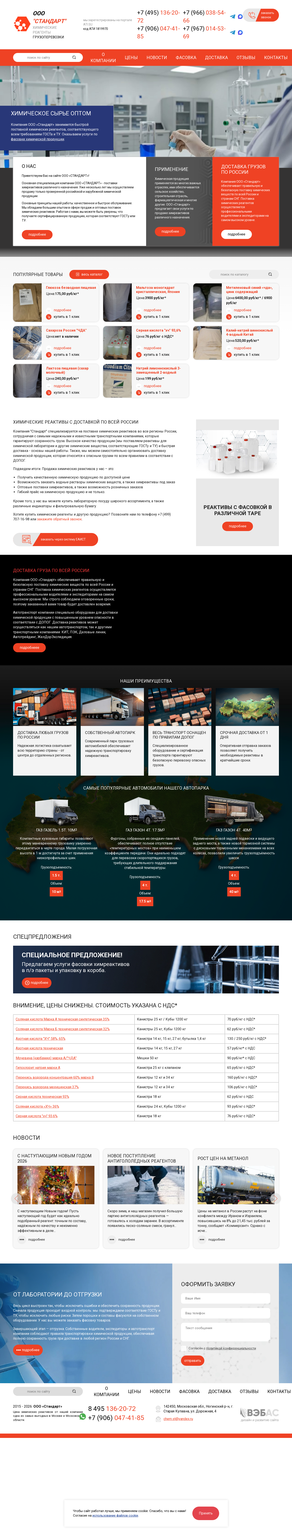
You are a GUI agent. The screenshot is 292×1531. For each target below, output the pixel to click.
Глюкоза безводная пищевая (71, 288)
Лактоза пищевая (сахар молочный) (67, 370)
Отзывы (246, 57)
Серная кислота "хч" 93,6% (158, 330)
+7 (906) (158, 32)
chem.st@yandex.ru (178, 1419)
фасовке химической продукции (37, 139)
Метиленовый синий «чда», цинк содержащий (249, 290)
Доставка (216, 57)
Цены (131, 57)
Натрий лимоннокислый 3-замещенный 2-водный (158, 370)
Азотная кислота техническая (39, 1048)
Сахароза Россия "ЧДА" (66, 330)
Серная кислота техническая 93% (42, 1097)
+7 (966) (204, 16)
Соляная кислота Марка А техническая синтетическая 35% (62, 1019)
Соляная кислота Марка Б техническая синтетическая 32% (63, 1029)
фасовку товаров (96, 1320)
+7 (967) (204, 32)
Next (275, 1198)
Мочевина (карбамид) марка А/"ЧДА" (46, 1058)
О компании (103, 57)
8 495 (112, 1409)
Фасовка (186, 57)
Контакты (276, 57)
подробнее (37, 234)
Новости (157, 57)
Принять (206, 1513)
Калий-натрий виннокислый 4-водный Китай (249, 332)
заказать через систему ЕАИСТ (63, 539)
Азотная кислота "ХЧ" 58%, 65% (40, 1039)
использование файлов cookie (115, 1515)
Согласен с (222, 1348)
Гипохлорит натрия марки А (38, 1068)
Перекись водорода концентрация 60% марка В (55, 1077)
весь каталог (91, 274)
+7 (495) (158, 16)
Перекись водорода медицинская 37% (47, 1087)
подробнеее (29, 647)
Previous (16, 1198)
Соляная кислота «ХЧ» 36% (37, 1106)
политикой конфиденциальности (231, 1348)
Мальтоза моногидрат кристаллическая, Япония (158, 290)
